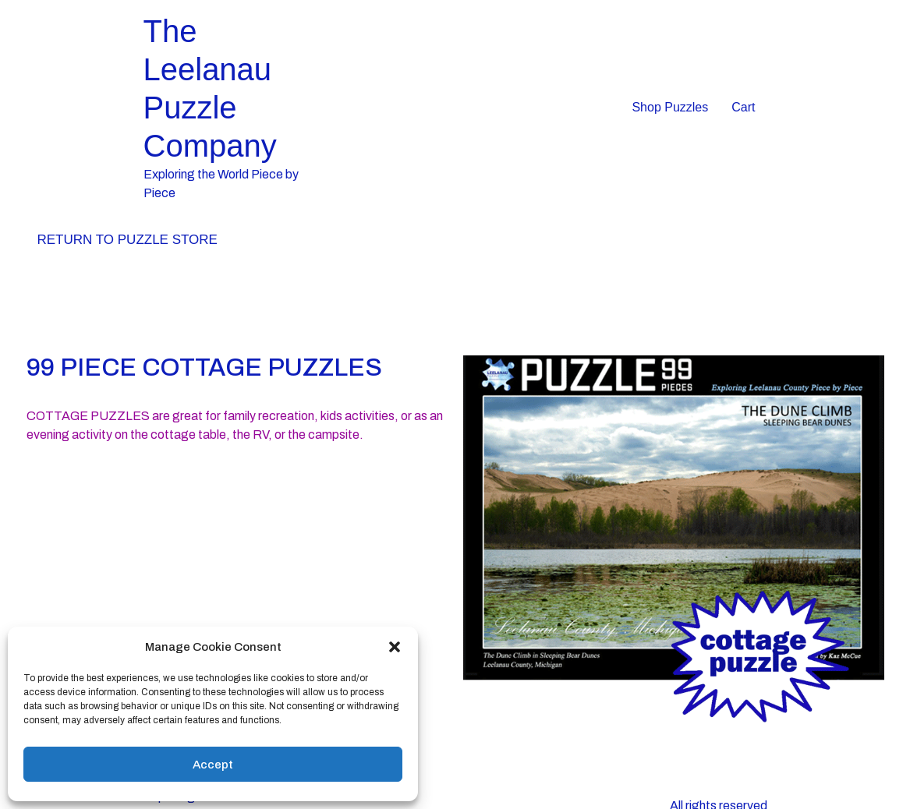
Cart (743, 107)
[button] (394, 647)
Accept (213, 764)
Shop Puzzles (670, 107)
